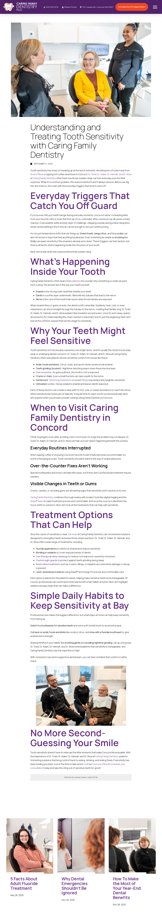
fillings (85, 380)
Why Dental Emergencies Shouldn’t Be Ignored (75, 885)
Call (86, 764)
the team (72, 534)
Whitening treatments (60, 380)
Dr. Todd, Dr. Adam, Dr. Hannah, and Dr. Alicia (109, 174)
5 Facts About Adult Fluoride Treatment (24, 883)
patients (76, 281)
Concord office (99, 764)
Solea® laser (36, 501)
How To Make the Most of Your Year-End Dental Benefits (127, 888)
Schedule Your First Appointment (131, 7)
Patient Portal (69, 7)
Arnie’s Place (36, 174)
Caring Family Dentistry (44, 178)
